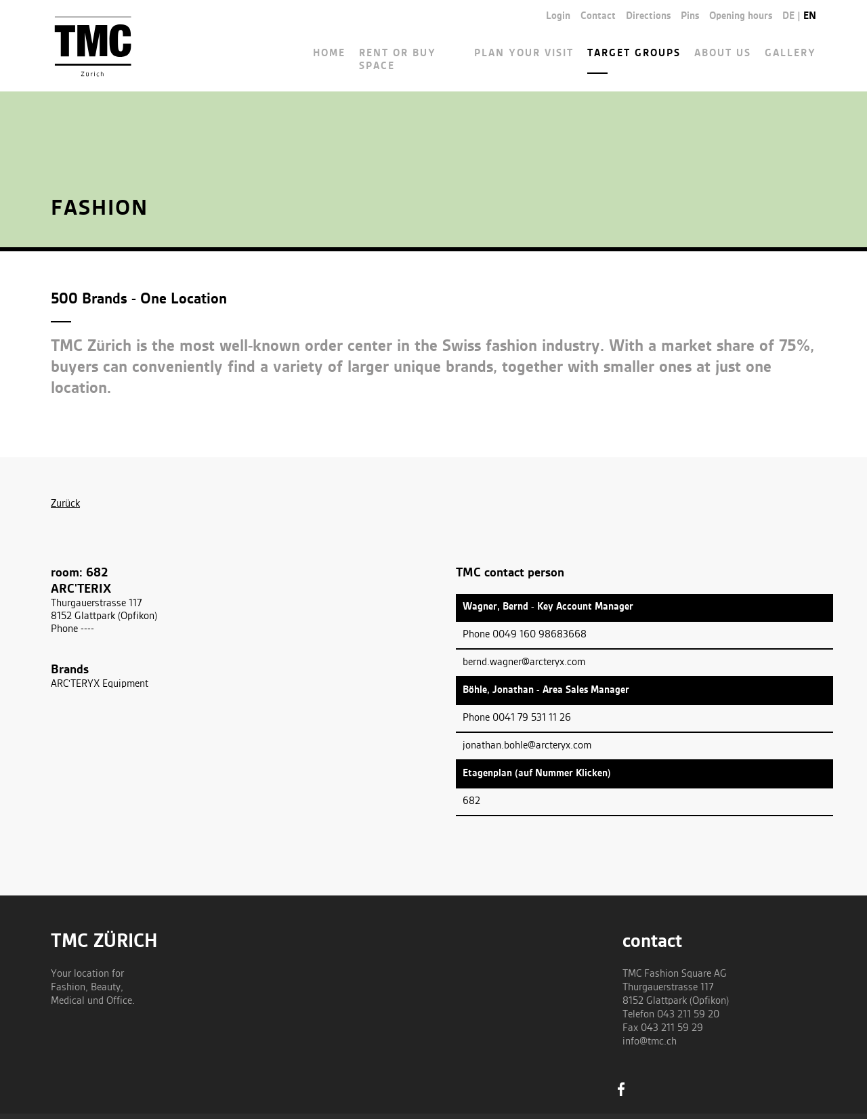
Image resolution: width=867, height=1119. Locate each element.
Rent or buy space (397, 60)
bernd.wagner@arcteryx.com (524, 662)
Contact (598, 16)
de (788, 16)
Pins (690, 16)
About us (722, 53)
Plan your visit (524, 53)
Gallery (790, 53)
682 (471, 801)
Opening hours (740, 16)
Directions (648, 16)
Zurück (65, 504)
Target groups (634, 53)
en (809, 16)
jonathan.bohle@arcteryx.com (527, 745)
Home (329, 53)
